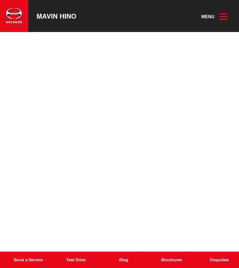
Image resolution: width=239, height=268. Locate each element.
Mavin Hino (56, 16)
